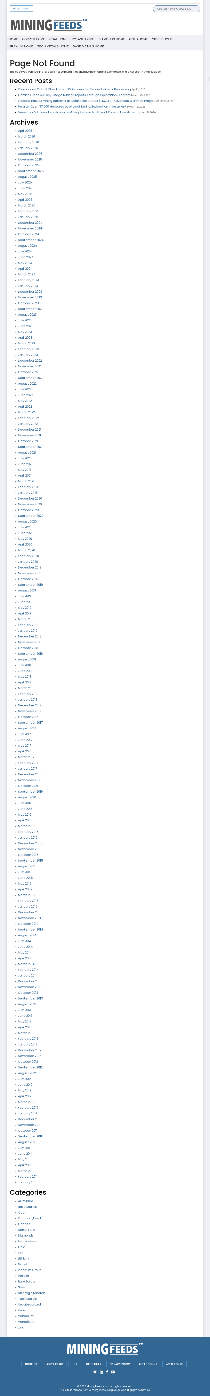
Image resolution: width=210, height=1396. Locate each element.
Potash (23, 1275)
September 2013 (30, 998)
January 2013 (27, 1044)
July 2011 (24, 1148)
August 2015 (27, 866)
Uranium (24, 1310)
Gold (21, 1247)
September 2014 (30, 929)
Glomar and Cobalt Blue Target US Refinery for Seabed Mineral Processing (74, 89)
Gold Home (138, 39)
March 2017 (26, 757)
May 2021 (24, 470)
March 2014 (26, 964)
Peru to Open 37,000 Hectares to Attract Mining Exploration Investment (72, 106)
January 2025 (28, 217)
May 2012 (24, 1090)
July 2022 (24, 389)
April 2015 (25, 889)
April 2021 (24, 475)
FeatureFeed (28, 1241)
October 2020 (28, 510)
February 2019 (28, 625)
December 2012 (29, 1050)
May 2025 (25, 194)
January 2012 (27, 1113)
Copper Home (33, 39)
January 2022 (28, 424)
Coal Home (58, 39)
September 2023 (30, 309)
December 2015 (30, 843)
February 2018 (28, 694)
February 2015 (28, 901)
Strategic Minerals (32, 1293)
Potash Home (83, 39)
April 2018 (25, 682)
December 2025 (30, 153)
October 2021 (28, 441)
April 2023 (25, 337)
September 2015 (30, 860)
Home (13, 39)
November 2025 (30, 159)
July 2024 (25, 251)
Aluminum (25, 1201)
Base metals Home (88, 46)
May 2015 (25, 883)
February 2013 (28, 1038)
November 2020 (30, 504)
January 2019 (27, 630)
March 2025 (26, 205)
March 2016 (26, 826)
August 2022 (27, 383)
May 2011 (24, 1159)
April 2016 (25, 820)
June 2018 (25, 671)
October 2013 (28, 992)
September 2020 (30, 515)
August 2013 (27, 1004)
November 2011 (29, 1125)
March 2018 (26, 688)
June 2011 (25, 1153)
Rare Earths (26, 1281)
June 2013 (25, 1015)
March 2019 (26, 619)
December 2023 (30, 291)
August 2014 (27, 935)
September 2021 (30, 447)
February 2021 (28, 487)
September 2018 (30, 653)
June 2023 (25, 326)
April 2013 (25, 1027)
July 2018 (24, 665)
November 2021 (29, 435)
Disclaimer (93, 1364)
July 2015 (24, 872)
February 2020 (28, 556)
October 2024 (28, 234)
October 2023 (28, 303)
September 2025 (31, 171)
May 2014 (25, 952)
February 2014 (28, 969)
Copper (24, 1224)
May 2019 (24, 607)
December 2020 (30, 498)
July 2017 (24, 734)
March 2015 (26, 895)
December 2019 (29, 567)
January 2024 (28, 286)
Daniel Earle (26, 1230)
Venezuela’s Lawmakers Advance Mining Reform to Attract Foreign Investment (78, 112)
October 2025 (28, 165)
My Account (21, 8)
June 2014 (25, 946)
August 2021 (27, 452)
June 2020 (25, 533)
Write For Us (174, 1364)
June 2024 (25, 257)
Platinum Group (30, 1270)
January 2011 (27, 1182)
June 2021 (25, 464)
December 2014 (30, 912)
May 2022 (25, 401)
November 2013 (29, 987)
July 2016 (24, 803)
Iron (21, 1252)
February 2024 (28, 280)
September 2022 (30, 378)
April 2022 (25, 406)
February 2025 (28, 211)
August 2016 (27, 797)
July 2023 (25, 320)
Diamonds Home (111, 39)
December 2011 (29, 1119)
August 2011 (26, 1142)
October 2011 (27, 1130)
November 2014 (29, 918)
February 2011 (28, 1176)
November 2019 (29, 573)
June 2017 (25, 740)
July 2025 (25, 182)
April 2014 (25, 958)
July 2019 (24, 596)
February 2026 (28, 142)
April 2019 (25, 613)
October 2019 (28, 579)
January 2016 (27, 837)
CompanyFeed (29, 1218)
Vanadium (26, 1316)
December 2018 (29, 636)
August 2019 (27, 590)
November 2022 (30, 366)
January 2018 (27, 699)
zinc (21, 1327)
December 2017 (29, 705)
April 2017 (25, 751)
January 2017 (27, 768)
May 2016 (24, 814)
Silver (22, 1287)
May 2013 (24, 1021)
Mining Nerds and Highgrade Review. (127, 1390)
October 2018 (28, 648)
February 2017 (28, 763)
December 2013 (29, 981)
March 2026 (26, 136)
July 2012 (24, 1079)
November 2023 (30, 297)
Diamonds (25, 1235)
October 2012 (28, 1061)
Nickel (22, 1264)
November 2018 (29, 642)
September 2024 (31, 240)
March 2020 (26, 550)
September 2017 (30, 722)
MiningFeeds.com (98, 1386)
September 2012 (30, 1067)
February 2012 (28, 1107)
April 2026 (25, 130)
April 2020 (25, 544)
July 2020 (25, 527)
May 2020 (25, 538)
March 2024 (26, 274)
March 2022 (26, 412)
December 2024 (30, 222)
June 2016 (25, 809)
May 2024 (25, 263)
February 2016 (28, 832)
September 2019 (30, 584)
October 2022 (28, 372)
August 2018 (27, 659)
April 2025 (25, 199)
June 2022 (25, 395)
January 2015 (28, 906)
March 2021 (26, 481)
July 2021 (24, 458)
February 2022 (28, 418)
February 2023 (28, 349)
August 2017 (27, 728)
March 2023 (26, 343)
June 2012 (25, 1084)
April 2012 (24, 1096)
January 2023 (28, 355)
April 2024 (25, 268)
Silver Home (162, 39)
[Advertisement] (137, 24)
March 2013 (26, 1033)
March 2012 (26, 1102)
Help (75, 1364)
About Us (31, 1364)
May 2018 (24, 676)
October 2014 (28, 923)
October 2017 (28, 717)
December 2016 (29, 774)
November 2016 (29, 780)
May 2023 (25, 332)
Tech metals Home (53, 46)
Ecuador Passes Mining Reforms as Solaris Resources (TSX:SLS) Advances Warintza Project (86, 101)
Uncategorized (29, 1304)
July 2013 (24, 1010)
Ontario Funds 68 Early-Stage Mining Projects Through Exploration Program (74, 95)
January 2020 (28, 561)
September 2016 (30, 791)
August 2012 (27, 1073)
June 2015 (25, 878)
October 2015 (28, 855)
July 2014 (24, 941)
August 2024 (27, 245)
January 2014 (28, 975)
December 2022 (30, 360)
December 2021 (29, 429)
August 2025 (27, 176)
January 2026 (28, 148)
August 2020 (27, 521)
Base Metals (27, 1207)
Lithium (23, 1258)
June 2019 (25, 602)
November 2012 (29, 1056)
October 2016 (28, 786)
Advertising (54, 1364)
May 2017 (24, 745)
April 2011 (24, 1165)
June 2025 (25, 188)
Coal (21, 1212)
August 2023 (27, 314)
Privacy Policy (120, 1364)
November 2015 (29, 849)
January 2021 (27, 493)
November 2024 (30, 228)
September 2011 (30, 1136)
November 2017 (29, 711)
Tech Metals (27, 1298)
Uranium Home (21, 46)
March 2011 (26, 1171)
